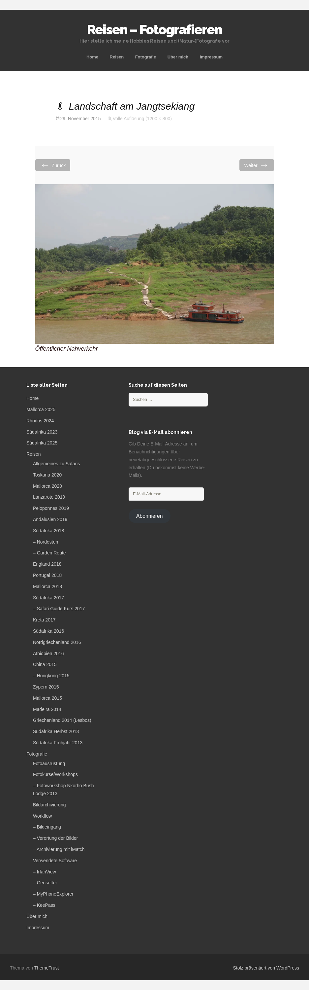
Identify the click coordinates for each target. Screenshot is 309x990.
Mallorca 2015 (47, 698)
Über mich (178, 57)
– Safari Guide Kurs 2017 (59, 608)
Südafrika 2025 (41, 442)
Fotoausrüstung (49, 763)
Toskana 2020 (47, 474)
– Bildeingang (47, 827)
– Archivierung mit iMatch (58, 849)
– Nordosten (45, 542)
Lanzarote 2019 (49, 497)
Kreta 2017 (44, 619)
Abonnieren (149, 516)
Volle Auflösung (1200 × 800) (141, 118)
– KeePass (44, 905)
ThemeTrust (46, 968)
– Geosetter (45, 882)
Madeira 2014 (47, 709)
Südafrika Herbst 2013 (56, 731)
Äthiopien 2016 (48, 653)
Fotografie (145, 57)
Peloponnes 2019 (51, 508)
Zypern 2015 (46, 686)
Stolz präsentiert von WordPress (266, 968)
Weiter (256, 165)
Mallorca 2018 (47, 586)
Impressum (211, 57)
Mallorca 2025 (40, 409)
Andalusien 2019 (50, 519)
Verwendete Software (55, 860)
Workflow (42, 816)
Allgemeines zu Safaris (56, 463)
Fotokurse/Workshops (55, 774)
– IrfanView (44, 871)
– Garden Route (49, 552)
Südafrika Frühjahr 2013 (57, 742)
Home (92, 57)
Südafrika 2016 (48, 631)
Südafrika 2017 (48, 597)
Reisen (117, 57)
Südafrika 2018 (48, 530)
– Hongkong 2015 (51, 675)
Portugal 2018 (47, 575)
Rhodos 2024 (40, 420)
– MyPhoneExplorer (53, 894)
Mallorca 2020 (47, 486)
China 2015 (45, 664)
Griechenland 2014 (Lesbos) (62, 720)
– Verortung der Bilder (55, 838)
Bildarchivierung (49, 804)
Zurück (53, 165)
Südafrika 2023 (41, 432)
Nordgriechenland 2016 (57, 642)
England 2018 (47, 564)
